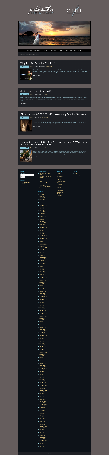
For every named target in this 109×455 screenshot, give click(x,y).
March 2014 (42, 308)
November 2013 (43, 313)
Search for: (22, 173)
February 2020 (43, 222)
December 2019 (43, 225)
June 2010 (42, 376)
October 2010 (42, 369)
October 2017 (42, 246)
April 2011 (42, 360)
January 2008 (42, 421)
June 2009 (42, 395)
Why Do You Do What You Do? (37, 63)
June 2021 (42, 215)
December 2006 (43, 437)
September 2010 (43, 371)
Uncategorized (42, 66)
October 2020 (42, 216)
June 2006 (42, 445)
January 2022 (42, 211)
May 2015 (42, 287)
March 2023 (42, 204)
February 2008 (43, 420)
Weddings (37, 147)
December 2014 (43, 294)
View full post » (36, 75)
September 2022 (43, 205)
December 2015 (43, 276)
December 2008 (43, 404)
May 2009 (42, 396)
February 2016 (43, 272)
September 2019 (43, 227)
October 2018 (42, 236)
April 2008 (42, 416)
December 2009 (43, 385)
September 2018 (43, 238)
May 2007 (42, 432)
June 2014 (42, 304)
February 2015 (43, 291)
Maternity (59, 187)
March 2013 (42, 326)
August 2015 (42, 282)
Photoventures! (60, 189)
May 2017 (42, 252)
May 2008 (42, 415)
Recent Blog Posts (79, 175)
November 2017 (43, 244)
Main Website (25, 183)
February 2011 (43, 363)
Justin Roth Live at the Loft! (35, 91)
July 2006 (42, 443)
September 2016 (43, 261)
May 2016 (42, 268)
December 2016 (43, 257)
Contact (61, 50)
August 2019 (42, 229)
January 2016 (42, 274)
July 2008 (42, 412)
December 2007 (43, 423)
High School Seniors (61, 181)
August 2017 (42, 249)
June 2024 (42, 196)
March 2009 (42, 399)
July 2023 (42, 200)
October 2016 (42, 260)
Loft (58, 185)
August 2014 (42, 301)
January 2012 (42, 348)
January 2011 (42, 365)
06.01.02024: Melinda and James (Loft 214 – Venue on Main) (46, 180)
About (76, 173)
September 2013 (43, 316)
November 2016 (43, 258)
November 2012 (43, 332)
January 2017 (42, 255)
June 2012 (42, 340)
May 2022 (42, 208)
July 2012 (42, 338)
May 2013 (42, 323)
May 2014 (42, 305)
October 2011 (42, 351)
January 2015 (42, 293)
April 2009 (42, 398)
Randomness (60, 190)
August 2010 (42, 373)
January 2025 (42, 193)
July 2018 (42, 240)
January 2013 (42, 329)
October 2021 (42, 213)
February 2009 (43, 401)
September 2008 (43, 409)
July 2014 (42, 302)
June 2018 (42, 241)
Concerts (59, 173)
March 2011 (42, 362)
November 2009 (43, 387)
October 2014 (42, 297)
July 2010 (42, 374)
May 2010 (42, 377)
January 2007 (42, 435)
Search (53, 50)
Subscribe (69, 50)
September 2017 (43, 247)
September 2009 (43, 390)
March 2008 (42, 418)
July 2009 (42, 393)
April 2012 (42, 343)
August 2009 (42, 391)
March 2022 (42, 210)
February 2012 (43, 346)
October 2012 (42, 333)
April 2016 (42, 269)
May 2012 (42, 341)
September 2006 (43, 440)
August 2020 (42, 218)
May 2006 (42, 446)
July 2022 (42, 207)
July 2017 (42, 251)
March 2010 (42, 380)
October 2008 (42, 407)
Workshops (59, 195)
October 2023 (42, 197)
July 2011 (42, 355)
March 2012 (42, 344)
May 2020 (42, 221)
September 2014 (43, 299)
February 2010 (43, 382)
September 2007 (43, 426)
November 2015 (43, 277)
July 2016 (42, 265)
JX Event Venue (60, 182)
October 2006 (42, 438)
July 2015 (42, 283)
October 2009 (42, 388)
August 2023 (42, 199)
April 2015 (42, 288)
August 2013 (42, 318)
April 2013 (42, 324)
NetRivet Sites (68, 453)
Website (29, 50)
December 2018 (43, 235)
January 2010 (42, 384)
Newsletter (78, 50)
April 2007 (42, 434)
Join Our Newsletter (26, 182)
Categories (45, 50)
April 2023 (42, 202)
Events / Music (38, 94)
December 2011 (43, 349)
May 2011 (42, 359)
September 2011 (43, 352)
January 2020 (42, 224)
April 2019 (42, 233)
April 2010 (42, 379)
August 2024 (42, 194)
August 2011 (42, 354)
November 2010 (43, 368)
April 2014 (42, 307)
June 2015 (42, 285)
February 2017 (43, 254)
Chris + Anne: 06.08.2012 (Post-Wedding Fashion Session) (53, 114)
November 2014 (43, 296)
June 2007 (42, 431)
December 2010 (43, 366)
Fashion (59, 179)
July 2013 (42, 319)
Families (36, 66)
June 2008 (42, 413)
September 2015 (43, 280)
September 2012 (43, 335)
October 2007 (42, 424)
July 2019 (42, 230)
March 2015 (42, 290)
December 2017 (43, 243)
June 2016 (42, 266)
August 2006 (42, 441)
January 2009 (42, 402)
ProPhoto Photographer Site (59, 453)
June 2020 (42, 219)
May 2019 (42, 232)
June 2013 (42, 321)
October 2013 (42, 315)
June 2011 (42, 357)
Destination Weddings (62, 175)
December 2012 (43, 330)
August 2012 (42, 337)
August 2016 (42, 263)
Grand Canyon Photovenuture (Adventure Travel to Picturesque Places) (46, 184)
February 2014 (43, 310)
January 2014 (42, 312)
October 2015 (42, 279)
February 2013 (43, 327)
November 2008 (43, 405)
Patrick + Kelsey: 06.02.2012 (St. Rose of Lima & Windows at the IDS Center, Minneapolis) (54, 143)
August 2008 (42, 410)
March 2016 (42, 271)
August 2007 (42, 427)
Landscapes (59, 184)
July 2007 (42, 429)
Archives (37, 50)
